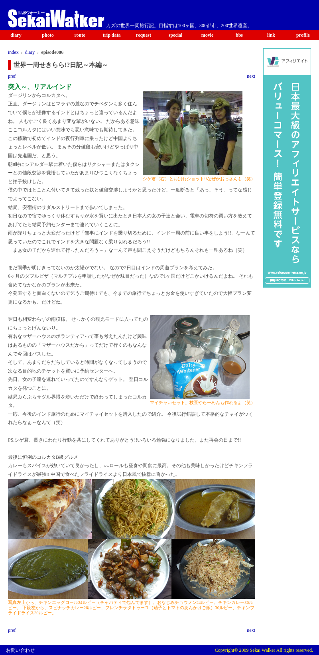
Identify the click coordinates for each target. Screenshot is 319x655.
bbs (239, 35)
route (79, 35)
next (251, 76)
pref (12, 76)
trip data (112, 35)
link (271, 35)
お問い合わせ (20, 650)
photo (47, 35)
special (176, 35)
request (143, 35)
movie (207, 35)
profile (303, 35)
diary (15, 35)
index (13, 52)
